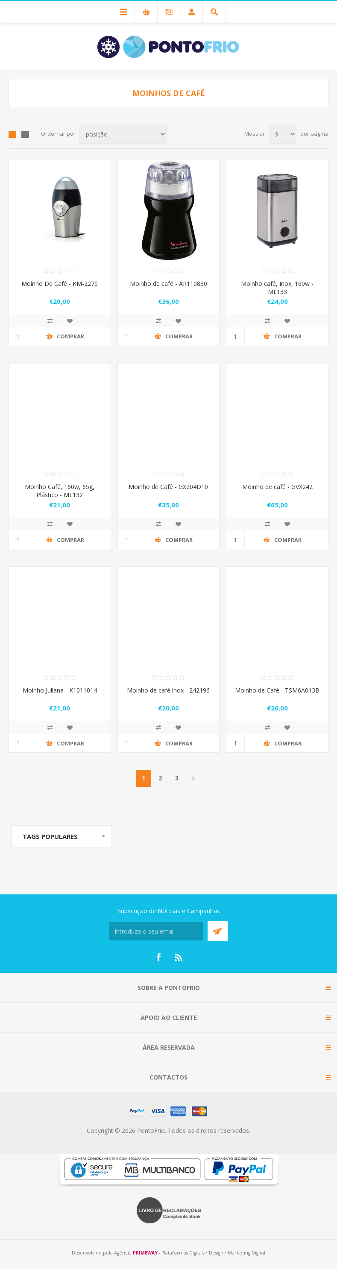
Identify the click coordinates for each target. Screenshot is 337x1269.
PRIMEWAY (145, 1253)
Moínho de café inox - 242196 (168, 690)
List (25, 134)
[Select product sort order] (123, 134)
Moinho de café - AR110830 (168, 283)
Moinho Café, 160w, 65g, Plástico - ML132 (59, 491)
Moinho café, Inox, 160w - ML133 (277, 287)
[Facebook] (158, 957)
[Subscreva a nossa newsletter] (156, 931)
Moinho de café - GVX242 (277, 487)
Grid (12, 134)
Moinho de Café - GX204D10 (168, 487)
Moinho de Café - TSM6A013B (277, 690)
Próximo (193, 778)
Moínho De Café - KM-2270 (59, 283)
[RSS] (179, 957)
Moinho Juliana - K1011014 (60, 690)
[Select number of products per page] (282, 134)
